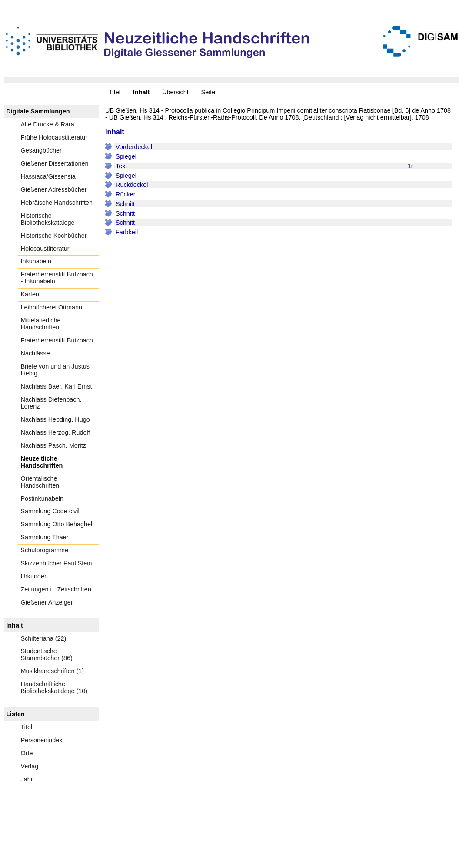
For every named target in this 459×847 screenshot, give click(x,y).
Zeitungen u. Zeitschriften (56, 589)
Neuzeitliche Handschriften (42, 462)
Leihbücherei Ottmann (52, 307)
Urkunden (34, 576)
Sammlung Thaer (45, 537)
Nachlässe (35, 353)
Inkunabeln (36, 261)
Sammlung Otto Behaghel (57, 524)
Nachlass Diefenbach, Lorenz (51, 403)
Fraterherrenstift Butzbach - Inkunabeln (57, 278)
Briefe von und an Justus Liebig (55, 370)
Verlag (30, 766)
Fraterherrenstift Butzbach (57, 340)
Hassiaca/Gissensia (48, 176)
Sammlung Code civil (50, 511)
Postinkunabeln (42, 498)
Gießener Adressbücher (54, 189)
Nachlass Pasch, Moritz (53, 445)
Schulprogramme (45, 550)
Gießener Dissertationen (55, 163)
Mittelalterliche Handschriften (41, 324)
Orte (27, 753)
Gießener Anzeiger (47, 602)
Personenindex (42, 740)
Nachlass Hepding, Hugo (55, 419)
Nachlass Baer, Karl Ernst (56, 386)
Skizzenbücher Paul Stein (56, 563)
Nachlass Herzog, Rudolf (55, 432)
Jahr (27, 779)
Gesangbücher (41, 150)
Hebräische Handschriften (57, 202)
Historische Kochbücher (54, 235)
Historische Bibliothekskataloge (48, 219)
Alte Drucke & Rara (47, 124)
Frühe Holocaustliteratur (54, 137)
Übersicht (175, 92)
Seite (208, 92)
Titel (114, 92)
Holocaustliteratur (45, 248)
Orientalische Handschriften (40, 482)
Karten (30, 294)
